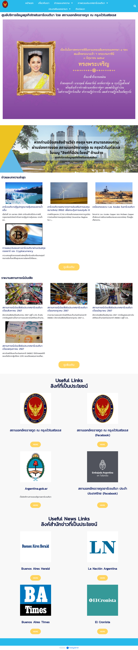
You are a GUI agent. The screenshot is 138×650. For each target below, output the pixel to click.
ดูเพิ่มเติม (68, 267)
